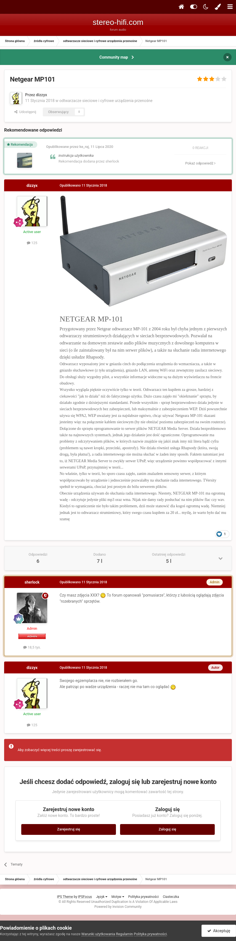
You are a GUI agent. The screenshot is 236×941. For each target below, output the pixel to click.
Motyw (118, 897)
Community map (113, 57)
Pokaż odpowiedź (200, 163)
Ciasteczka (171, 897)
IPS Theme (65, 897)
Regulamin (124, 934)
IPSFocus (85, 897)
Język (101, 897)
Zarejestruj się (68, 829)
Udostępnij (25, 112)
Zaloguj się (167, 829)
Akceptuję (218, 931)
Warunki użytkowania (98, 934)
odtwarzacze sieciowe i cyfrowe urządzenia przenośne (105, 100)
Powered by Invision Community (118, 907)
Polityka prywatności (143, 897)
